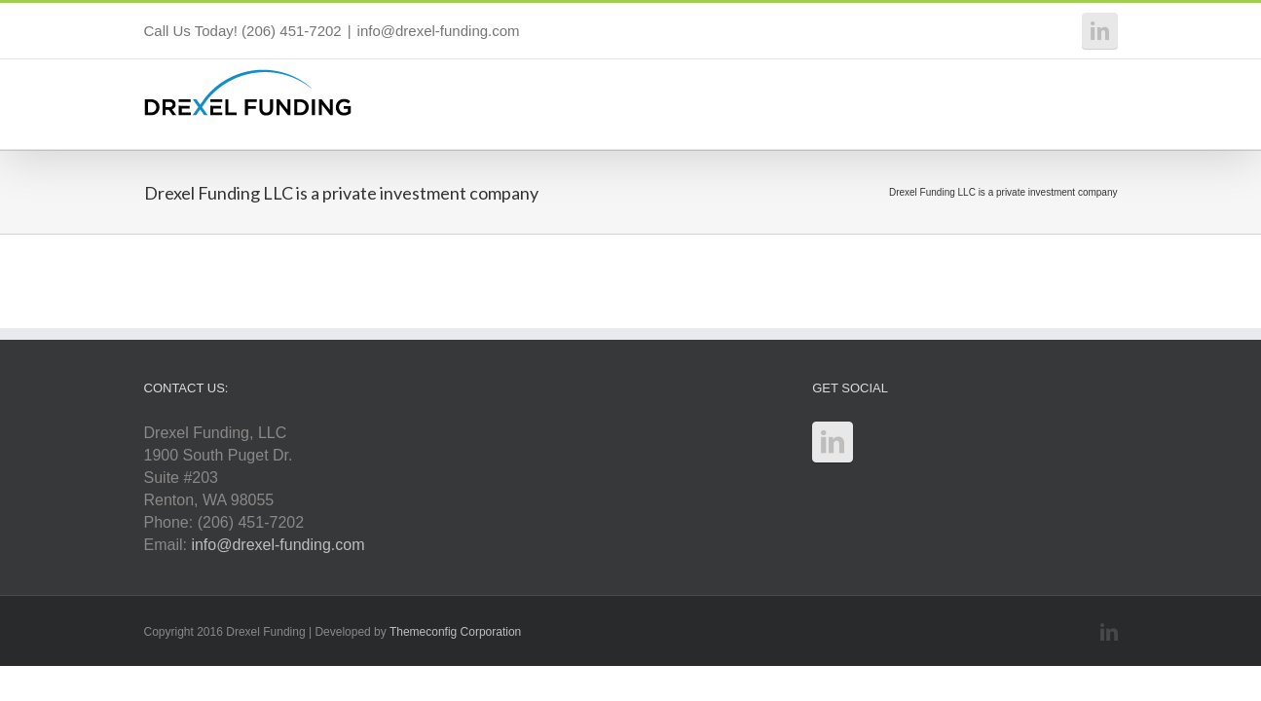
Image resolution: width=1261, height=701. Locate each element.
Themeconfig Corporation (455, 632)
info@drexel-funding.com (438, 30)
